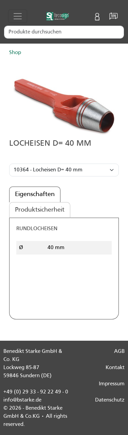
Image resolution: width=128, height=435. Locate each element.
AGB (119, 351)
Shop (15, 52)
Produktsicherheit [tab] (40, 210)
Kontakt (115, 367)
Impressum (112, 384)
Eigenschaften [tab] (35, 194)
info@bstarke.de (22, 400)
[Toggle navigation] (17, 16)
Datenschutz (110, 400)
